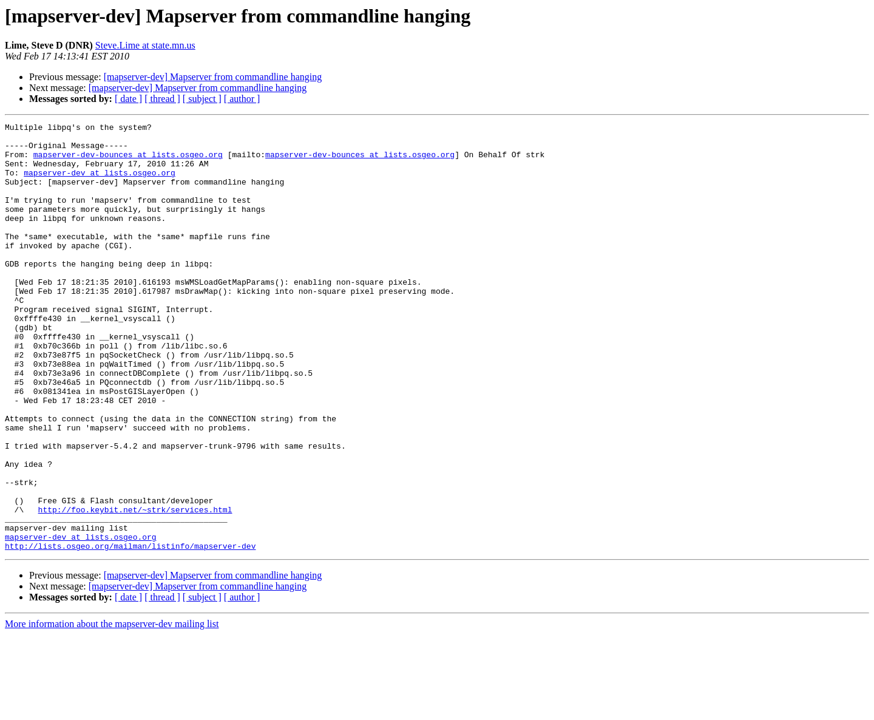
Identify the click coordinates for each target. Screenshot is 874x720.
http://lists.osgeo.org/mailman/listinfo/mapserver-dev (130, 631)
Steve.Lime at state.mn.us (145, 45)
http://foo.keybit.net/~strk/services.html (135, 587)
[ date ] (128, 98)
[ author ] (242, 98)
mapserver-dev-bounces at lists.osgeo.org (128, 161)
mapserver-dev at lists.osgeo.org (99, 183)
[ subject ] (202, 98)
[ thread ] (162, 98)
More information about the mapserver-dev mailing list (111, 709)
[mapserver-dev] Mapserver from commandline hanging (213, 77)
